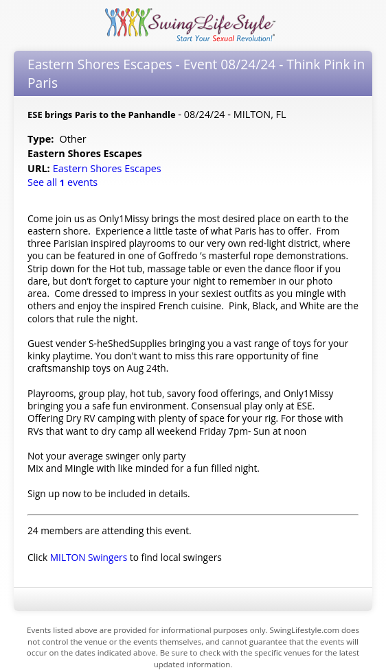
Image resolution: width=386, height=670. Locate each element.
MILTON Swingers (88, 557)
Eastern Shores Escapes (108, 168)
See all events (62, 182)
